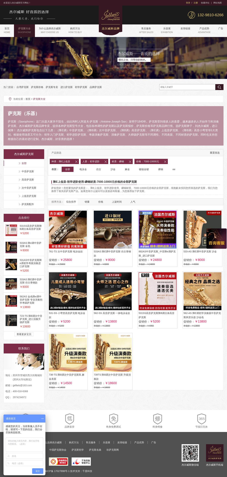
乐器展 (167, 30)
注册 (196, 3)
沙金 (113, 169)
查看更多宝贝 (24, 334)
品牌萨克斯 (96, 87)
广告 (220, 28)
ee (174, 169)
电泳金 (83, 169)
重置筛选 (215, 152)
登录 (188, 3)
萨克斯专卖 (52, 87)
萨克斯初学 (78, 449)
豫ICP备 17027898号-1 (57, 471)
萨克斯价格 (37, 87)
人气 (132, 201)
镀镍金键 (144, 169)
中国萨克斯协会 (57, 449)
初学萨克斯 (81, 87)
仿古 (98, 169)
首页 (7, 30)
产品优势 (204, 30)
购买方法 (75, 30)
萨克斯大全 (24, 30)
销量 (87, 201)
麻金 (127, 169)
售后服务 (146, 30)
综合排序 (71, 201)
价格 (100, 201)
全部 (67, 169)
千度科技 (87, 471)
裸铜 (160, 169)
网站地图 (217, 3)
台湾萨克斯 (22, 87)
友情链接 (185, 28)
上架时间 (117, 201)
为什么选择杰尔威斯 (50, 30)
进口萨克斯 (66, 87)
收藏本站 (205, 3)
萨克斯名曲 (95, 449)
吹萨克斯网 (113, 449)
